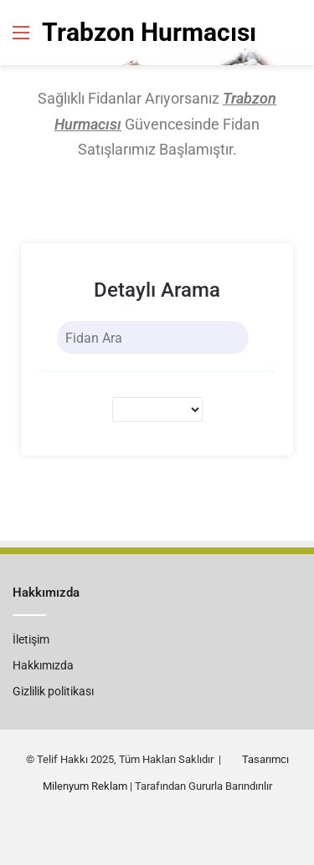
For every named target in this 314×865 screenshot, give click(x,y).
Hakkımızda (43, 665)
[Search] (233, 337)
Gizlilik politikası (53, 691)
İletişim (31, 639)
